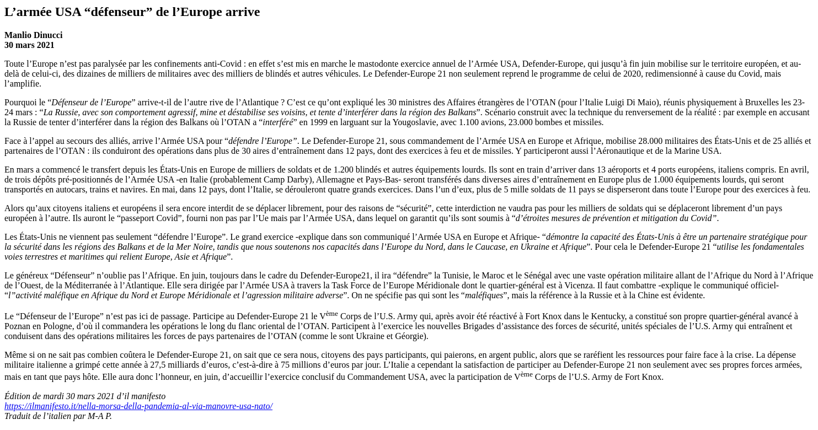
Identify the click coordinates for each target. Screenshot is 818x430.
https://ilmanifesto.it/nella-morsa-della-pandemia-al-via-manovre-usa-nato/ (138, 406)
